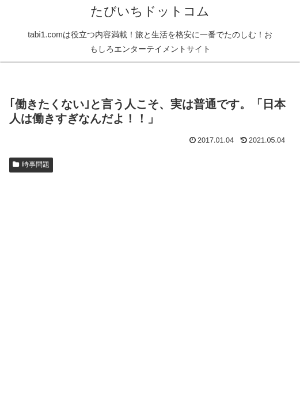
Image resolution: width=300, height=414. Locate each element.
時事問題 (31, 164)
